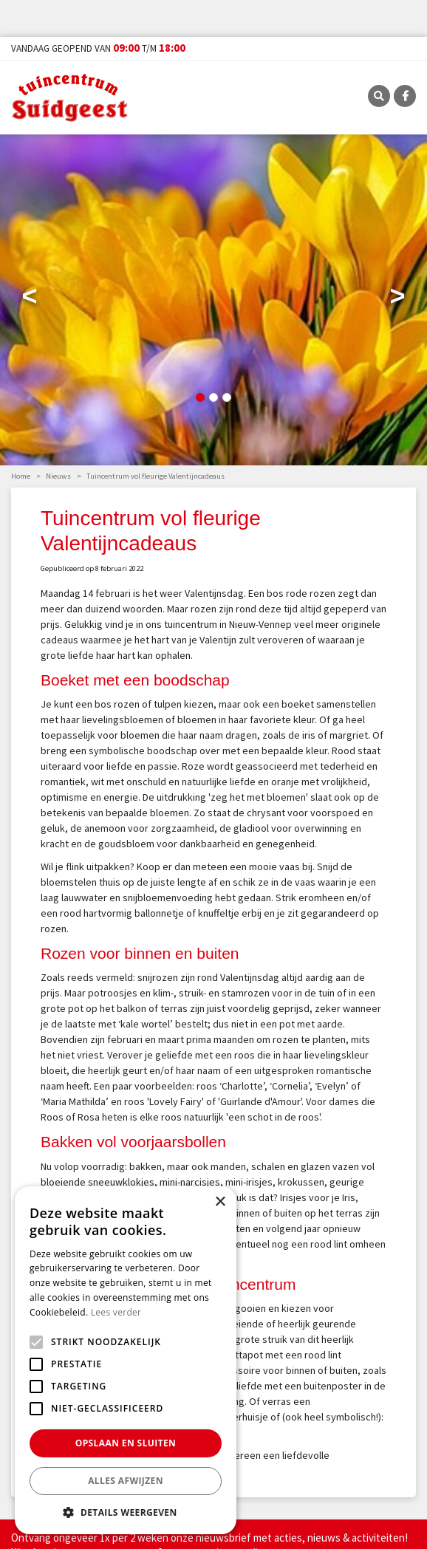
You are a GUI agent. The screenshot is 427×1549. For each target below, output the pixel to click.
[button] (126, 1512)
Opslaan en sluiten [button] (126, 1443)
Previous (29, 299)
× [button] (219, 1202)
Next (397, 299)
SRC (379, 96)
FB (405, 96)
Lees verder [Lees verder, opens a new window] (116, 1312)
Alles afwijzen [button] (125, 1480)
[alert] (125, 1360)
